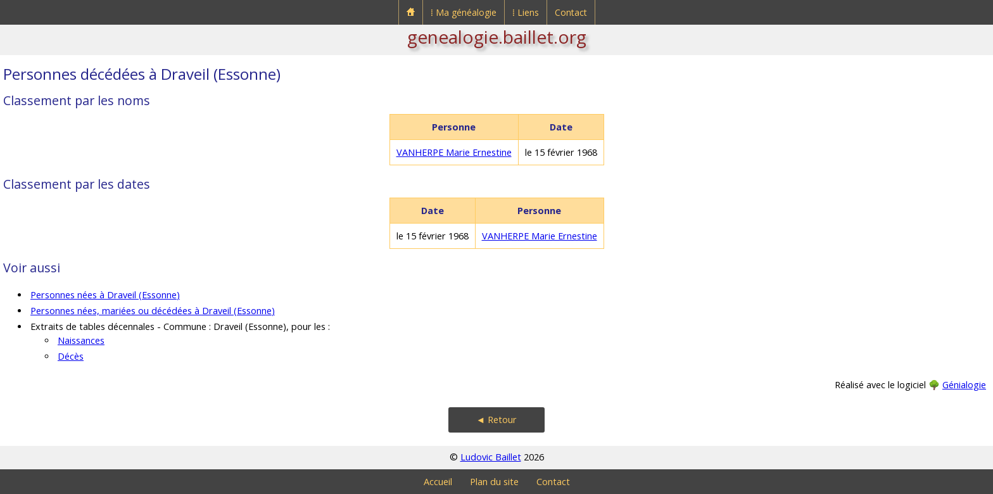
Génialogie (964, 385)
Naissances (81, 340)
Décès (71, 356)
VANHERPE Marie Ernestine (454, 152)
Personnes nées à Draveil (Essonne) (105, 295)
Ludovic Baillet (490, 457)
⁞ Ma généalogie (463, 12)
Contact (571, 12)
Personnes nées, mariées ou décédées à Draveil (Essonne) (152, 311)
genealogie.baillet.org (496, 37)
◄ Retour (496, 420)
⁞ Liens (525, 12)
